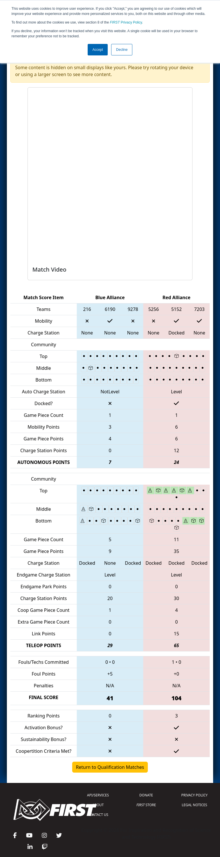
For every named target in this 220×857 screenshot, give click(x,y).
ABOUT (98, 804)
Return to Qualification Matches (110, 767)
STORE (146, 804)
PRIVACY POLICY (194, 795)
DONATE (146, 795)
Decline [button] (121, 50)
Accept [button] (98, 50)
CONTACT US (98, 814)
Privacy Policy (126, 22)
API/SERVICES (98, 795)
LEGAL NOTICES (194, 804)
